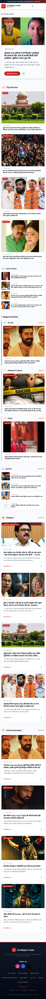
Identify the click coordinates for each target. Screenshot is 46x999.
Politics (41, 978)
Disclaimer (24, 990)
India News (23, 978)
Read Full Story (12, 73)
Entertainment (23, 982)
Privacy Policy (14, 990)
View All (41, 322)
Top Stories (11, 973)
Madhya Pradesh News (9, 978)
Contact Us (32, 990)
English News (23, 973)
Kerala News (34, 973)
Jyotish (32, 978)
